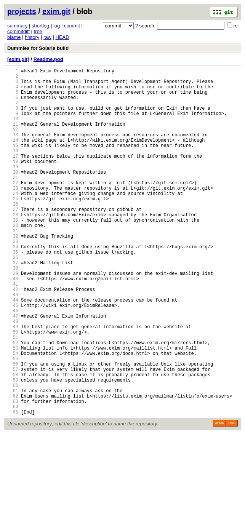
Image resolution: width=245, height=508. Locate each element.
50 (12, 389)
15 (12, 162)
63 (12, 473)
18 (12, 182)
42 (12, 337)
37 (12, 305)
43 (12, 343)
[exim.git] (18, 59)
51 (12, 395)
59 (12, 447)
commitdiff (18, 31)
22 (12, 207)
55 (12, 421)
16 (12, 169)
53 (12, 408)
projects (21, 11)
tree (38, 31)
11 (12, 136)
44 (12, 350)
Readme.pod (48, 59)
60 (12, 453)
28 (12, 246)
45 (12, 356)
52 (12, 402)
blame (14, 37)
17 (12, 175)
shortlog (40, 26)
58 (12, 441)
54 (12, 415)
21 (12, 201)
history (32, 37)
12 (12, 143)
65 (12, 486)
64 (12, 479)
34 (12, 285)
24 (12, 220)
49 (12, 382)
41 (12, 330)
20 (12, 195)
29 (12, 253)
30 (12, 259)
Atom (219, 497)
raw (47, 37)
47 (12, 369)
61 (12, 460)
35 (12, 292)
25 (12, 227)
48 (12, 376)
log (56, 26)
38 (12, 311)
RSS (231, 497)
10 (12, 130)
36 (12, 298)
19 (12, 188)
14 (12, 156)
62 (12, 466)
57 (12, 434)
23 (12, 214)
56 (12, 428)
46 (12, 363)
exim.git (56, 11)
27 (12, 240)
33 (12, 279)
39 (12, 318)
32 (12, 272)
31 (12, 266)
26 (12, 233)
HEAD (62, 37)
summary (17, 26)
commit (72, 26)
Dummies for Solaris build (38, 48)
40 (12, 324)
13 (12, 149)
